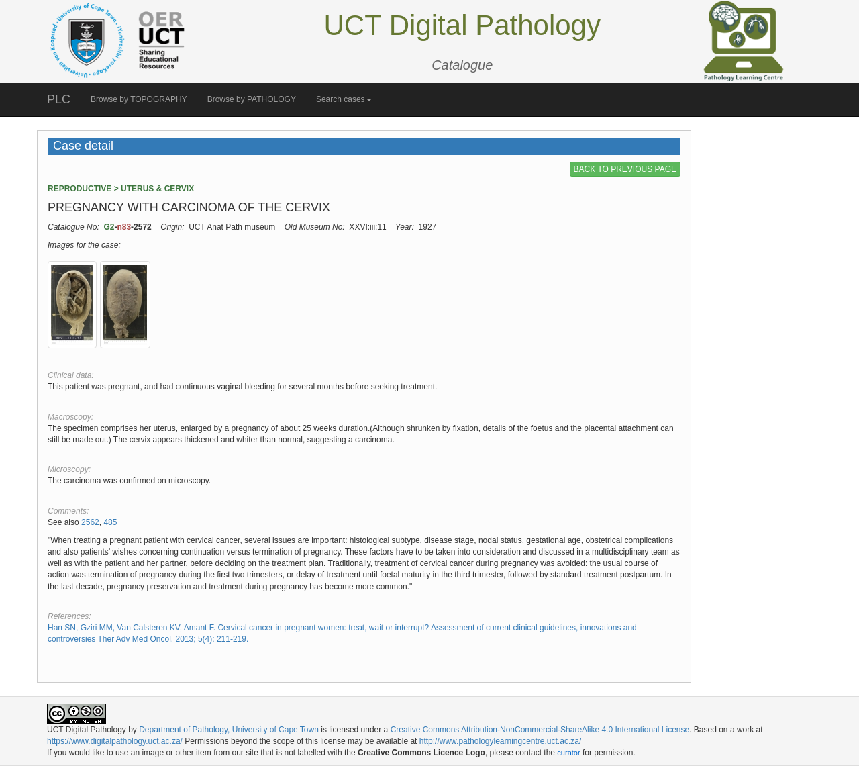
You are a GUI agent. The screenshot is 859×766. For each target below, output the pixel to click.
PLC (58, 99)
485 (110, 522)
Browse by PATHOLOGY (251, 99)
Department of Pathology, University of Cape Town (229, 729)
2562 (90, 522)
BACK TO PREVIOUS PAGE (625, 169)
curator (568, 753)
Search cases (344, 99)
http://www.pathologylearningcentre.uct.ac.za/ (500, 741)
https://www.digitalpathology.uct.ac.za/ (115, 741)
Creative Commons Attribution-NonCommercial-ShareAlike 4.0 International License (540, 729)
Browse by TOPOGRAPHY (139, 99)
